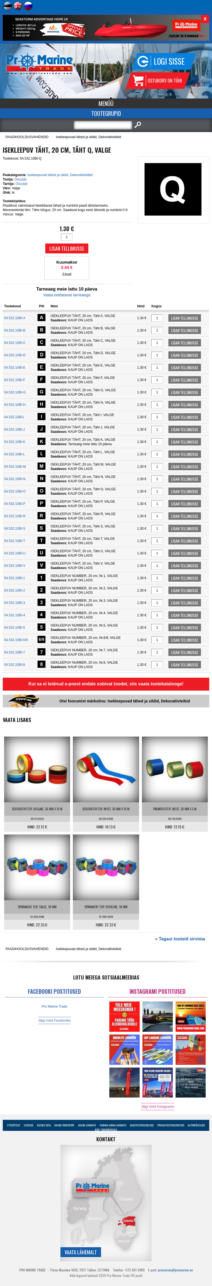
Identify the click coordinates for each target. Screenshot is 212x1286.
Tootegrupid (106, 113)
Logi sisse (169, 61)
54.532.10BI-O (15, 491)
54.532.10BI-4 (14, 615)
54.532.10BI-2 (14, 590)
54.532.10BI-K (14, 442)
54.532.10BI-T (14, 541)
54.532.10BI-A (14, 318)
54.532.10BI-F (14, 380)
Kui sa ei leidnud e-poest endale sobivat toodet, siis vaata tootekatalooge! (106, 684)
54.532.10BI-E (14, 368)
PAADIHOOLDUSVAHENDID (27, 137)
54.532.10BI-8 (14, 665)
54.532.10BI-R (14, 516)
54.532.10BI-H (14, 405)
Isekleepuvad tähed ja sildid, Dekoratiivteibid (88, 137)
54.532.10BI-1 (14, 578)
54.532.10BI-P (14, 504)
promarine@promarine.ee (175, 1270)
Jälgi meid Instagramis (157, 1107)
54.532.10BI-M (15, 467)
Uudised (28, 1125)
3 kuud (66, 273)
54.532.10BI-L (14, 454)
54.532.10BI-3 (14, 603)
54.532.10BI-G (15, 392)
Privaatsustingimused (170, 1125)
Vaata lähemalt (81, 1252)
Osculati (20, 179)
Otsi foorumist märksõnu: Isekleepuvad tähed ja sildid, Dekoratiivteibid (124, 701)
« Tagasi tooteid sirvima (180, 939)
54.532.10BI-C (14, 343)
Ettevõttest (13, 1125)
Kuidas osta (44, 1125)
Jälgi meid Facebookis (54, 1020)
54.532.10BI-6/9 (16, 640)
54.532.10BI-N (14, 479)
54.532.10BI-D (14, 355)
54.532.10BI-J (14, 429)
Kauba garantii (87, 1125)
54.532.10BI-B (14, 330)
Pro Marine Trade (54, 1006)
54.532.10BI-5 (14, 628)
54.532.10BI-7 (14, 652)
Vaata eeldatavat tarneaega (66, 295)
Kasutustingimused (141, 1125)
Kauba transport (64, 1125)
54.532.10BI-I (14, 417)
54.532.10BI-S (14, 528)
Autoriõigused (196, 1125)
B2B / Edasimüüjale (106, 1130)
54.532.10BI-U (14, 553)
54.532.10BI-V (14, 566)
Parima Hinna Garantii (113, 1125)
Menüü (106, 103)
